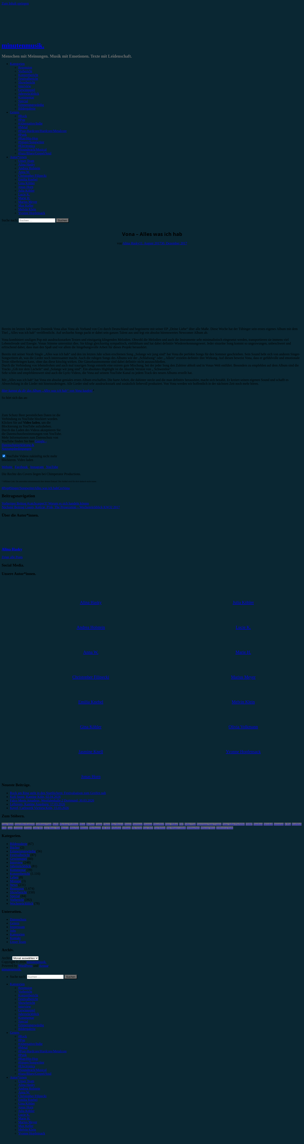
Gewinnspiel (26, 90)
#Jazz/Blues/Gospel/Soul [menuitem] (34, 1073)
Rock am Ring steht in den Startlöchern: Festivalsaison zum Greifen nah (58, 793)
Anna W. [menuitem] (24, 1092)
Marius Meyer (27, 202)
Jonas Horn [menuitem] (25, 1107)
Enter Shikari (171, 824)
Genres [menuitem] (14, 1032)
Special (23, 101)
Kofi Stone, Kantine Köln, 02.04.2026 (35, 796)
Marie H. (24, 198)
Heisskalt (268, 824)
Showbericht (26, 82)
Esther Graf (190, 824)
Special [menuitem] (23, 1021)
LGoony (28, 827)
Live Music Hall (52, 827)
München (74, 827)
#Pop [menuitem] (21, 1040)
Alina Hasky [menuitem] (26, 1085)
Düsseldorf (158, 824)
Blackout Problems (69, 824)
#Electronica (26, 146)
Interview (24, 86)
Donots (128, 824)
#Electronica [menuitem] (26, 1066)
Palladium (116, 827)
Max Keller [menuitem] (25, 1126)
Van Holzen (160, 827)
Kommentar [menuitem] (26, 1017)
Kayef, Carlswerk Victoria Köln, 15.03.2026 (39, 808)
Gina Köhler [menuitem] (26, 1103)
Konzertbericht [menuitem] (28, 995)
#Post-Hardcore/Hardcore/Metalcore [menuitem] (42, 1051)
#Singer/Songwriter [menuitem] (31, 1062)
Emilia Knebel (28, 179)
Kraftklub (297, 824)
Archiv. (6, 958)
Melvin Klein (27, 209)
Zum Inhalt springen (15, 3)
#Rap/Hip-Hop (28, 138)
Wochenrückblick (21, 903)
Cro (60, 488)
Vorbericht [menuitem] (25, 991)
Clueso (106, 824)
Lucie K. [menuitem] (24, 1114)
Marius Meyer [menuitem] (27, 1122)
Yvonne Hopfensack (31, 213)
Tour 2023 (148, 827)
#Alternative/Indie (30, 123)
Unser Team (26, 161)
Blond (82, 824)
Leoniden (18, 827)
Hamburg (258, 824)
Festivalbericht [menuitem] (28, 999)
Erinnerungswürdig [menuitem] (31, 1025)
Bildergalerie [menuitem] (26, 1029)
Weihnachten (193, 827)
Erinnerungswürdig (31, 105)
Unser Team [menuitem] (26, 1081)
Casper (99, 824)
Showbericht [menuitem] (26, 1002)
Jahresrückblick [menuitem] (28, 1014)
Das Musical (117, 824)
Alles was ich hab (46, 488)
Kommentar (26, 97)
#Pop (21, 119)
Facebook (22, 467)
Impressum (17, 927)
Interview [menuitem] (24, 1006)
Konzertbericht (28, 75)
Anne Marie (8, 824)
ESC (181, 824)
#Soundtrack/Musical (32, 149)
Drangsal (147, 824)
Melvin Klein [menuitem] (27, 1129)
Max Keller (25, 205)
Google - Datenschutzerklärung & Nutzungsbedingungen (24, 444)
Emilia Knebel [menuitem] (28, 1100)
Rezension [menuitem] (25, 988)
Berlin (55, 824)
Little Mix (38, 827)
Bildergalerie (26, 108)
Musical (65, 827)
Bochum (90, 824)
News (13, 885)
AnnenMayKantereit (25, 824)
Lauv (10, 827)
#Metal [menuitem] (23, 1047)
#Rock (22, 116)
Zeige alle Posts (12, 557)
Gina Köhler (26, 183)
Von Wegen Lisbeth (176, 827)
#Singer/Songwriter (31, 142)
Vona (66, 488)
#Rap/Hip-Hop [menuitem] (28, 1058)
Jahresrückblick (28, 93)
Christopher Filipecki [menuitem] (32, 1096)
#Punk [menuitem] (22, 1055)
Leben (14, 877)
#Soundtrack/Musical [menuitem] (32, 1070)
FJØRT (249, 824)
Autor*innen (18, 157)
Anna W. (24, 172)
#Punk (22, 134)
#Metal (23, 127)
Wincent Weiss (208, 827)
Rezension (25, 67)
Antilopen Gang (44, 824)
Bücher (14, 847)
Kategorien (17, 64)
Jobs (13, 930)
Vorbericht (25, 71)
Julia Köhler (26, 190)
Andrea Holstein (29, 168)
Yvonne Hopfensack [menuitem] (31, 1133)
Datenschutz (18, 919)
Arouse (43, 965)
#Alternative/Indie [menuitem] (30, 1044)
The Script (137, 827)
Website (7, 467)
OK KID (106, 827)
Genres (14, 112)
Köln (4, 827)
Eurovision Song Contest (209, 824)
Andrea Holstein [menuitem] (29, 1088)
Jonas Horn (25, 187)
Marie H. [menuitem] (24, 1118)
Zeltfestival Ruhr (224, 827)
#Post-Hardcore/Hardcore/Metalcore (42, 131)
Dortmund (137, 824)
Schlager (126, 827)
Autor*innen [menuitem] (18, 1077)
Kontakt (15, 938)
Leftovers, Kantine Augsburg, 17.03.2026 (37, 804)
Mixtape (15, 881)
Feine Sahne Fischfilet (233, 824)
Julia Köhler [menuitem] (26, 1111)
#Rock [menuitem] (22, 1036)
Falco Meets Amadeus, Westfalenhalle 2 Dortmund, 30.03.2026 (52, 800)
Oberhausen (95, 827)
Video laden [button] (25, 460)
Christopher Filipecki (32, 175)
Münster (84, 827)
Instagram (37, 467)
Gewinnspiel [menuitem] (26, 1010)
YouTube (51, 467)
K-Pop (288, 824)
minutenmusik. (23, 45)
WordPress (25, 965)
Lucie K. (24, 194)
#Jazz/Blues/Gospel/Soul (34, 153)
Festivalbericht (28, 78)
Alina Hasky (26, 164)
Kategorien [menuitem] (17, 984)
